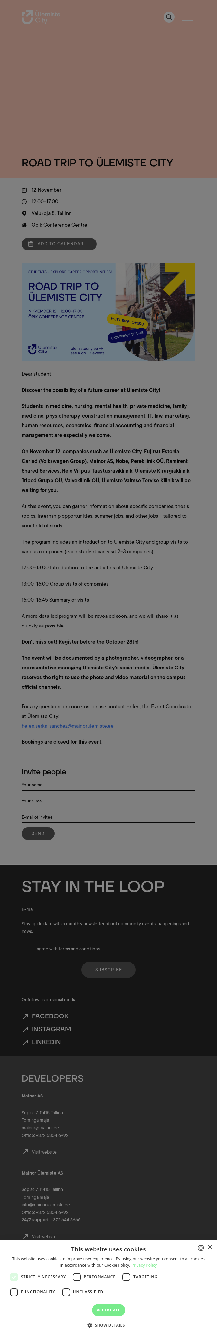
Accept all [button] (108, 1310)
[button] (108, 1324)
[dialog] (108, 1288)
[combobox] (201, 1248)
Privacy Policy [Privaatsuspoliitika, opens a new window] (144, 1265)
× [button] (209, 1247)
